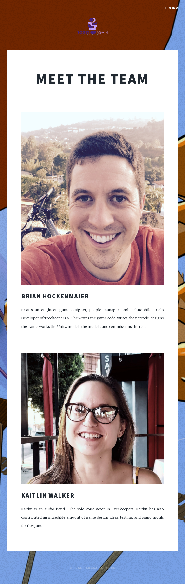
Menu (173, 8)
